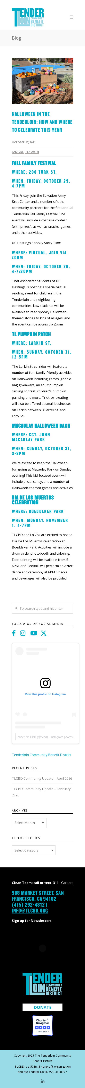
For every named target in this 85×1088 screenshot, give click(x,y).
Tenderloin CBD (26, 737)
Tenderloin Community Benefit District (41, 755)
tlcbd (44, 737)
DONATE (42, 1007)
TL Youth (32, 151)
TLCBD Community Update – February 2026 (41, 792)
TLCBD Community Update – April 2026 (42, 778)
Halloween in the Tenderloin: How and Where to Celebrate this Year (42, 122)
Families (18, 151)
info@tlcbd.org (30, 910)
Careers (67, 882)
